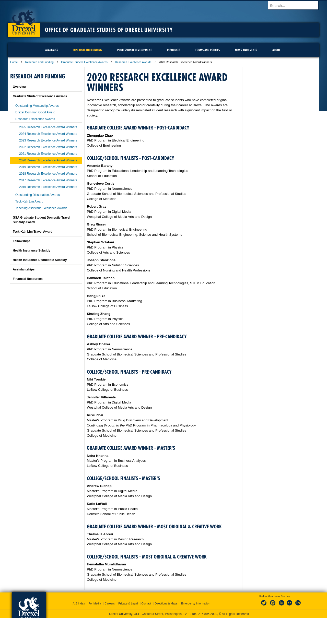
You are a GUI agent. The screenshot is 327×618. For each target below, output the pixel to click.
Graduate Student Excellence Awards (84, 62)
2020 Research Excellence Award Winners (48, 160)
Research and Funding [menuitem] (87, 50)
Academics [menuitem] (51, 50)
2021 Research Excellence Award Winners (48, 154)
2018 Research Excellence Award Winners (48, 173)
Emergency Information (195, 603)
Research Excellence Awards (133, 62)
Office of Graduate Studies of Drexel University (109, 29)
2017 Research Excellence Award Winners (48, 180)
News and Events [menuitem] (246, 50)
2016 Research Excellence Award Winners (48, 187)
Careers (110, 603)
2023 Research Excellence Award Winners (48, 140)
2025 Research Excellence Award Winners (48, 127)
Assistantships (23, 269)
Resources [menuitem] (173, 50)
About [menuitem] (276, 50)
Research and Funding (39, 62)
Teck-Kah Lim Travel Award (32, 231)
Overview (19, 87)
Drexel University (24, 20)
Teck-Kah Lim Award (29, 201)
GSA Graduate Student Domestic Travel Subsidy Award (41, 220)
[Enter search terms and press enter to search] (296, 5)
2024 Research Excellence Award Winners (48, 134)
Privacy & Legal (128, 603)
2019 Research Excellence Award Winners (48, 167)
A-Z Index (79, 603)
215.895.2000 (207, 614)
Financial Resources (28, 279)
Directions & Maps (166, 603)
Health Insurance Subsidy (31, 250)
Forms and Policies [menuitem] (207, 50)
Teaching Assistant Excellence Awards (41, 208)
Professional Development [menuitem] (134, 50)
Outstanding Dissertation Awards (37, 195)
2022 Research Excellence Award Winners (48, 147)
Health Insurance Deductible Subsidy (40, 260)
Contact (146, 603)
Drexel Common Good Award (35, 112)
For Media (94, 603)
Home (14, 62)
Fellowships (21, 241)
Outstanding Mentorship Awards (37, 106)
